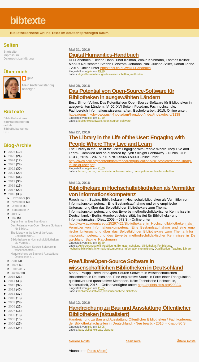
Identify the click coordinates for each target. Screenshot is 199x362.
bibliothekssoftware (90, 120)
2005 (12, 319)
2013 (12, 285)
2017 (12, 189)
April (15, 260)
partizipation (141, 171)
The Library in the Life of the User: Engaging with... (32, 234)
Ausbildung (109, 245)
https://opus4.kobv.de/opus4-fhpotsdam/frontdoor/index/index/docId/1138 (124, 114)
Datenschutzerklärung (18, 58)
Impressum (11, 55)
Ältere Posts (186, 341)
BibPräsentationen (16, 121)
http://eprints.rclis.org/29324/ (159, 285)
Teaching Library (181, 248)
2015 (12, 276)
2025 (12, 156)
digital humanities (89, 74)
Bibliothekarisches (15, 128)
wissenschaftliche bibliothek (120, 291)
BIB (5, 132)
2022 (12, 168)
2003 (12, 327)
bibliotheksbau (93, 329)
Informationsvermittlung (138, 248)
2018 (12, 185)
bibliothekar (149, 245)
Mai (14, 217)
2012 (12, 289)
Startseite (133, 341)
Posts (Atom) (97, 351)
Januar (16, 272)
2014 (12, 281)
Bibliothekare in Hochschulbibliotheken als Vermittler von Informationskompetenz (131, 191)
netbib (7, 125)
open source (111, 120)
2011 (12, 293)
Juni (15, 213)
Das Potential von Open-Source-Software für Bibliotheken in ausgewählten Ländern (121, 94)
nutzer (91, 171)
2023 (12, 164)
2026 (12, 151)
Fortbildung (164, 245)
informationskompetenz (108, 248)
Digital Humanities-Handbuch (104, 55)
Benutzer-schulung (128, 245)
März (15, 264)
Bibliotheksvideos (15, 118)
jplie (30, 78)
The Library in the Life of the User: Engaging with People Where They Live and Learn (126, 140)
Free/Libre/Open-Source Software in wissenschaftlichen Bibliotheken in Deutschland (126, 264)
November (19, 201)
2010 (12, 298)
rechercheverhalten (162, 171)
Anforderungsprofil (89, 245)
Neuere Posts (79, 341)
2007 (12, 310)
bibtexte (28, 20)
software (125, 120)
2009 (12, 302)
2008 (12, 306)
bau (81, 329)
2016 (12, 194)
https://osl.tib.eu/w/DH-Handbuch (125, 68)
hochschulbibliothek (81, 248)
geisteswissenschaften (115, 74)
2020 (12, 177)
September (19, 209)
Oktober (17, 205)
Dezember (19, 198)
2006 (12, 315)
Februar (17, 268)
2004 (12, 323)
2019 (12, 181)
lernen (82, 171)
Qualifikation (162, 248)
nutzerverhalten (122, 171)
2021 (12, 172)
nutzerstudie (104, 171)
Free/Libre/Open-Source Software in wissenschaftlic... (33, 248)
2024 (12, 160)
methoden (136, 74)
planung (109, 329)
